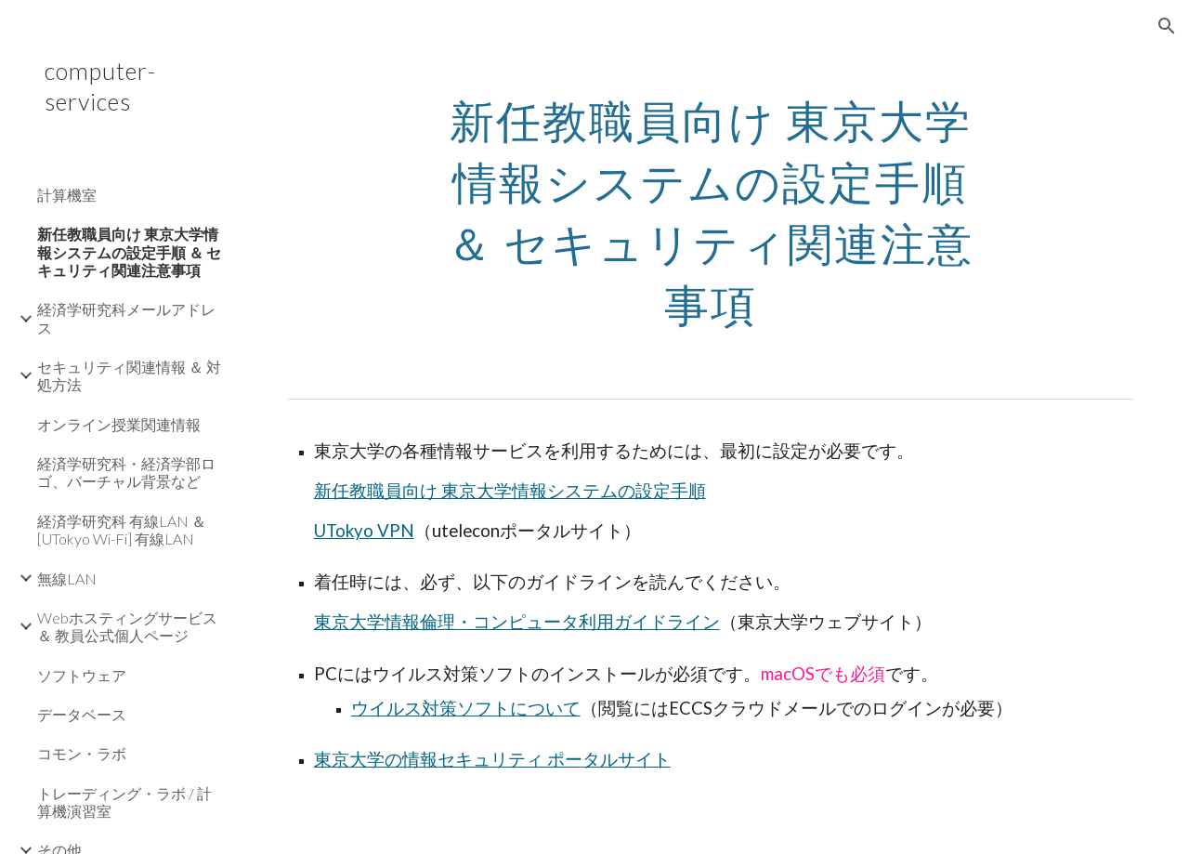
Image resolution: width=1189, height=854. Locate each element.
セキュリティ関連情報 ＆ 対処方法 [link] (129, 375)
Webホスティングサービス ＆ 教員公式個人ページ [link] (127, 626)
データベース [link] (81, 714)
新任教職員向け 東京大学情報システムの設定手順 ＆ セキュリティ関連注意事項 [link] (129, 252)
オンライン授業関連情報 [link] (119, 424)
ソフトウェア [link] (81, 675)
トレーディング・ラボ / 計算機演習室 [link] (124, 802)
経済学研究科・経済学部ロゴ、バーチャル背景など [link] (126, 472)
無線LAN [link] (67, 578)
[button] (1166, 26)
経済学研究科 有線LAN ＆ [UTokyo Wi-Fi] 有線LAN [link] (121, 529)
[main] (710, 208)
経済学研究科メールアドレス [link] (126, 317)
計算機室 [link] (67, 195)
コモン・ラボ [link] (81, 753)
